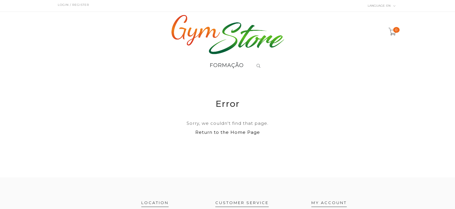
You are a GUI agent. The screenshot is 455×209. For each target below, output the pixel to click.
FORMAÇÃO (227, 66)
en (382, 6)
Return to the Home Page (227, 132)
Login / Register (73, 5)
